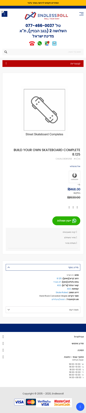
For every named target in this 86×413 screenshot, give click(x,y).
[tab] (43, 267)
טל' (57, 25)
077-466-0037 (40, 25)
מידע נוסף (73, 267)
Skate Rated (62, 292)
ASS (59, 285)
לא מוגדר (57, 281)
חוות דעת (73, 309)
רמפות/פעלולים (58, 299)
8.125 (59, 278)
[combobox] (43, 52)
